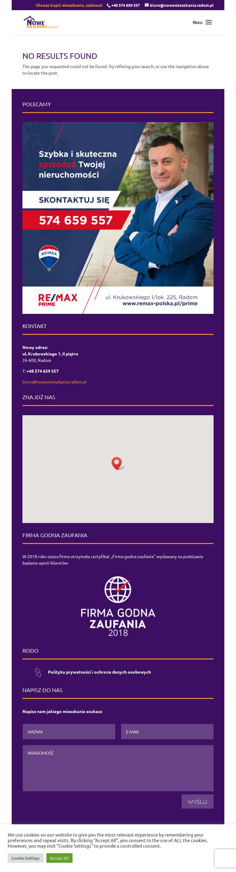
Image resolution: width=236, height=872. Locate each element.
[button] (119, 463)
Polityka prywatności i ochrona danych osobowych (99, 672)
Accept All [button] (59, 858)
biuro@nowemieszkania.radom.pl (54, 381)
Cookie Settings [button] (25, 858)
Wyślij (197, 801)
